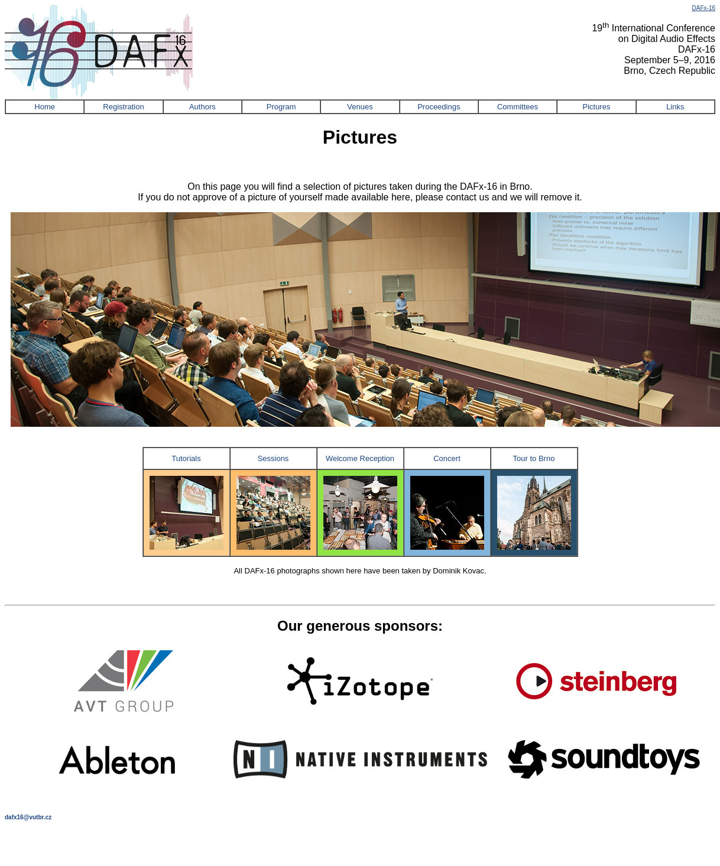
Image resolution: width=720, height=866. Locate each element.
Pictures (596, 106)
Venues (359, 106)
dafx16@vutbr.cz (28, 817)
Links (675, 106)
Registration (123, 106)
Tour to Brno (534, 458)
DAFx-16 (703, 8)
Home (44, 106)
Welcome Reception (360, 458)
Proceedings (438, 106)
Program (281, 106)
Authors (202, 106)
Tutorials (185, 458)
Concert (446, 458)
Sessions (273, 458)
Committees (517, 106)
